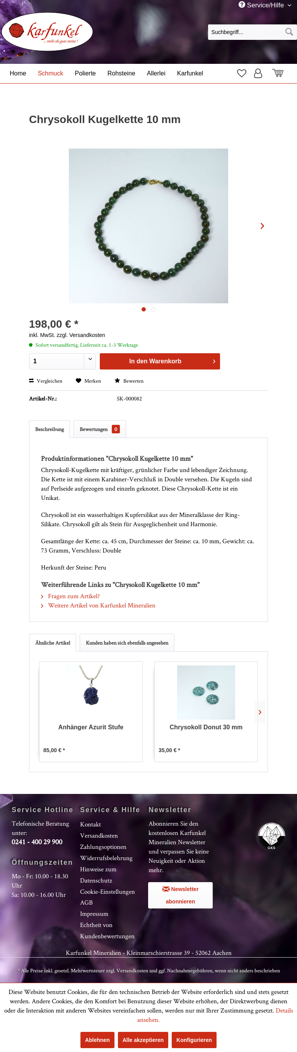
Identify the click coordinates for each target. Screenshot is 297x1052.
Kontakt (90, 824)
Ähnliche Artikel (52, 642)
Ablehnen (97, 1040)
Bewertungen (100, 429)
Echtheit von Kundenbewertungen (107, 930)
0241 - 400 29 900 (37, 842)
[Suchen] (289, 32)
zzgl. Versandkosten (81, 335)
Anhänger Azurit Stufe (90, 727)
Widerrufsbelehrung (106, 858)
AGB (86, 902)
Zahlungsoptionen (103, 846)
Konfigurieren (194, 1040)
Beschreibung (49, 429)
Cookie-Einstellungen (107, 891)
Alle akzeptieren (143, 1040)
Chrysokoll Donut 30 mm (206, 727)
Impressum (94, 913)
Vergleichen (45, 380)
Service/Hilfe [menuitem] (262, 5)
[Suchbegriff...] (252, 32)
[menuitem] (252, 31)
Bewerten (128, 380)
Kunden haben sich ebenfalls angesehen (127, 642)
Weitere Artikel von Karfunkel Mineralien (98, 605)
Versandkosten (99, 835)
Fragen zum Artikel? (70, 596)
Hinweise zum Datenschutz (98, 874)
